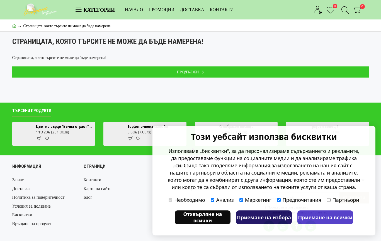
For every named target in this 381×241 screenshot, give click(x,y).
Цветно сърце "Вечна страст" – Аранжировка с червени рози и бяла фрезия (64, 126)
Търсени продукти (31, 110)
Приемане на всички (325, 217)
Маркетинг (255, 200)
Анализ (222, 200)
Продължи (188, 72)
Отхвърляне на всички (202, 217)
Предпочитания (299, 200)
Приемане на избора (264, 217)
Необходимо (187, 200)
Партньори (343, 200)
